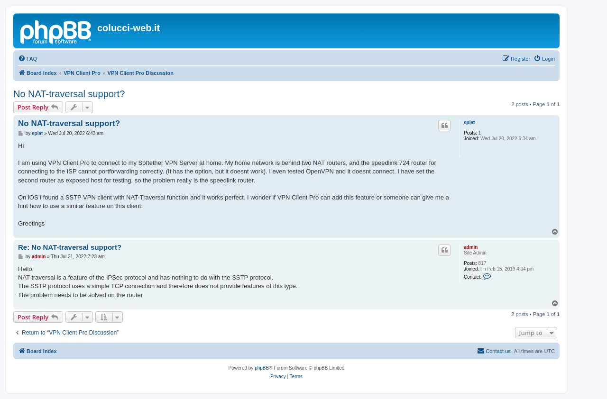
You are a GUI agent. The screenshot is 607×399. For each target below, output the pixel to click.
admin (471, 247)
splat (469, 122)
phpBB (262, 368)
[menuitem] (27, 58)
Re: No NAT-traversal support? (69, 247)
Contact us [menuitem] (494, 350)
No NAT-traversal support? (69, 94)
